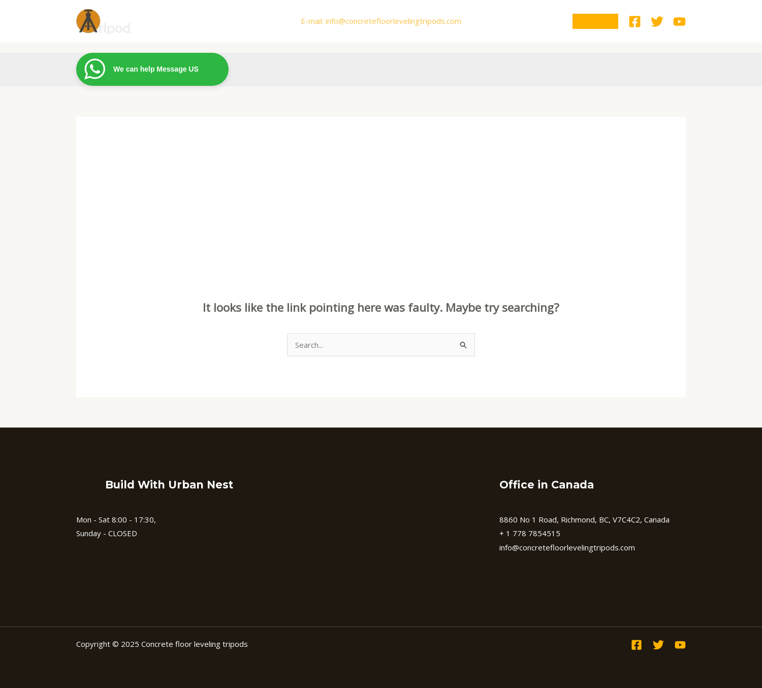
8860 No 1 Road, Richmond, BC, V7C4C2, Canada (584, 519)
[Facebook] (634, 21)
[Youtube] (679, 21)
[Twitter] (657, 21)
